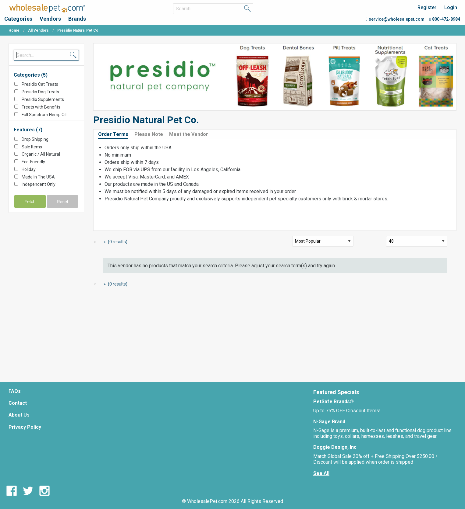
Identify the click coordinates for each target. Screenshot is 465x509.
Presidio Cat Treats (40, 84)
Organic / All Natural (41, 154)
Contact (18, 403)
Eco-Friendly (33, 161)
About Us (19, 415)
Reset (62, 201)
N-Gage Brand (329, 421)
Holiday (29, 169)
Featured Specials (336, 392)
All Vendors (38, 30)
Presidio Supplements (43, 99)
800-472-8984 (444, 19)
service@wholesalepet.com (395, 19)
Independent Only (38, 184)
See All (321, 473)
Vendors (50, 19)
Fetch (30, 201)
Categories (18, 19)
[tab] (115, 134)
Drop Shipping (35, 139)
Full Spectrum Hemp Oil (44, 114)
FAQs (15, 391)
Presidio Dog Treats (40, 91)
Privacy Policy (25, 427)
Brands (77, 19)
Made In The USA (38, 177)
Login (450, 7)
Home (14, 30)
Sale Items (32, 146)
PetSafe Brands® (333, 401)
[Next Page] (103, 241)
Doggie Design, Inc (335, 447)
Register (426, 7)
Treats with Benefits (41, 107)
